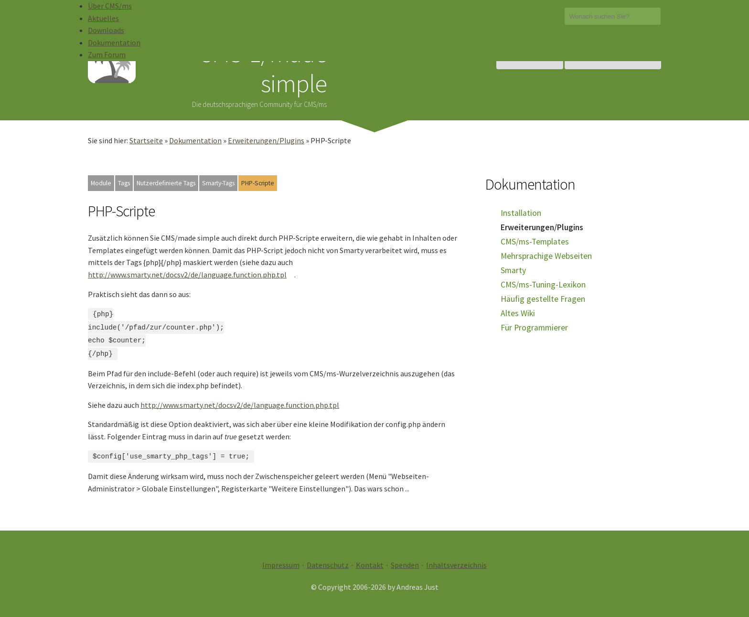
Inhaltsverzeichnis (456, 560)
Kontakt (370, 560)
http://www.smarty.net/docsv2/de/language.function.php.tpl (187, 274)
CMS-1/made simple (262, 68)
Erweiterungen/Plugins (266, 140)
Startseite (146, 140)
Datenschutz (328, 560)
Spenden (405, 560)
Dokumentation (195, 140)
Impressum (281, 560)
